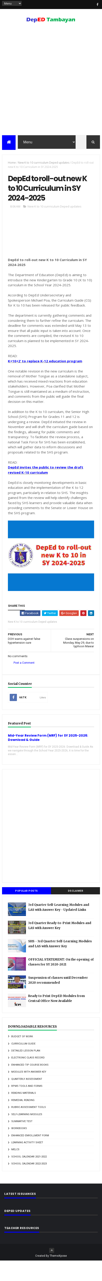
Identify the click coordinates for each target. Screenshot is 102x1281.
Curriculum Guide (23, 1063)
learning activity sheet (27, 1162)
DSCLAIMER (75, 911)
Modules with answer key (28, 1092)
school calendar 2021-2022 (29, 1176)
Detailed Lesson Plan (25, 1070)
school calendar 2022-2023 (29, 1183)
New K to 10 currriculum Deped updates (43, 164)
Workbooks (19, 1148)
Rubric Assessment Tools (28, 1127)
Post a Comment (24, 683)
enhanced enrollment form (30, 1155)
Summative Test (21, 1141)
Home (12, 164)
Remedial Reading (23, 1120)
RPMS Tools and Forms (26, 1106)
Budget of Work (22, 1056)
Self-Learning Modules (26, 1134)
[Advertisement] (51, 81)
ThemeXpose (58, 1276)
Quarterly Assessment (26, 1099)
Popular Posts (26, 911)
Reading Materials (23, 1113)
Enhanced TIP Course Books (30, 1085)
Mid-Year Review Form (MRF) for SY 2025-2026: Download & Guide (48, 757)
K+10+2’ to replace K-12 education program (45, 381)
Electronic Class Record (28, 1077)
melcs (15, 1169)
